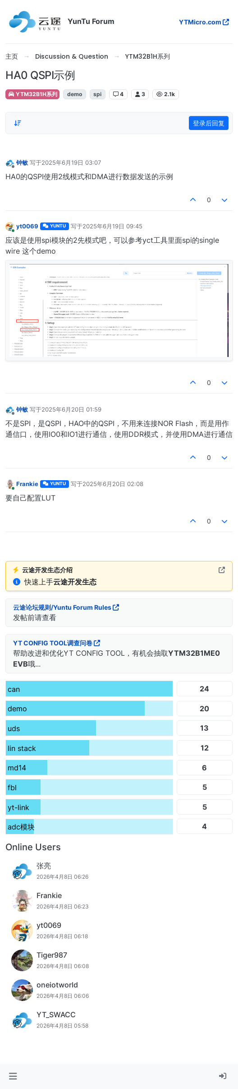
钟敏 (22, 162)
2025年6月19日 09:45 (112, 226)
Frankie (27, 483)
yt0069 (27, 226)
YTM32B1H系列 (32, 94)
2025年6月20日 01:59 (71, 409)
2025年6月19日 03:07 (71, 162)
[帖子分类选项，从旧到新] (17, 123)
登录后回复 (208, 123)
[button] (13, 1076)
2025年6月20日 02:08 (112, 483)
